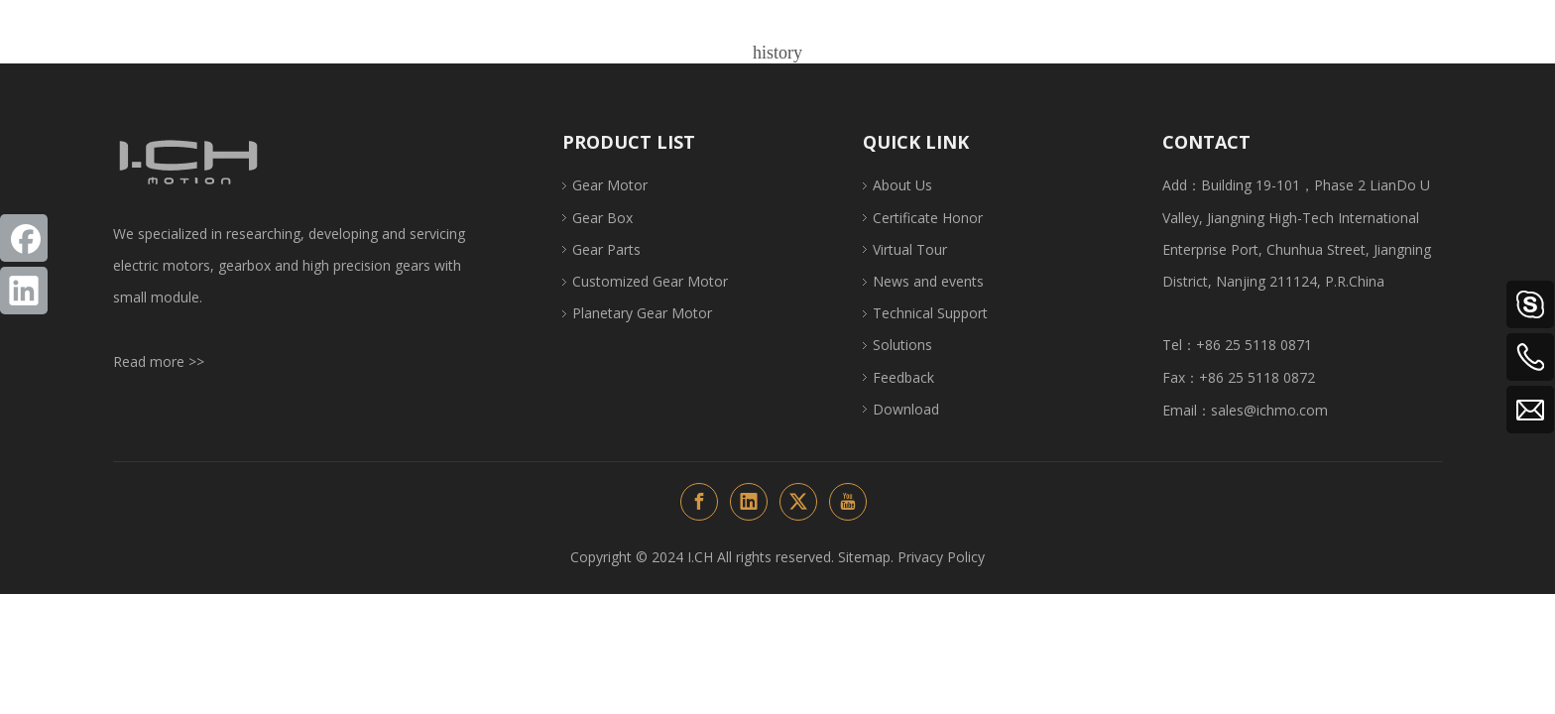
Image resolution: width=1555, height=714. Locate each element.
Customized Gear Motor (650, 281)
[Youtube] (848, 502)
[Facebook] (24, 238)
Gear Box (602, 217)
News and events (928, 281)
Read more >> (158, 361)
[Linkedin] (24, 290)
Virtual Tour (910, 249)
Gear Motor (610, 185)
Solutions (902, 344)
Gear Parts (606, 249)
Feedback (903, 377)
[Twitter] (798, 502)
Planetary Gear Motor (642, 312)
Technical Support (930, 312)
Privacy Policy (941, 556)
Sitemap (864, 556)
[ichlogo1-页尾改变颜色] (187, 162)
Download (906, 409)
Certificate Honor (928, 217)
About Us (902, 185)
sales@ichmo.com (1269, 410)
